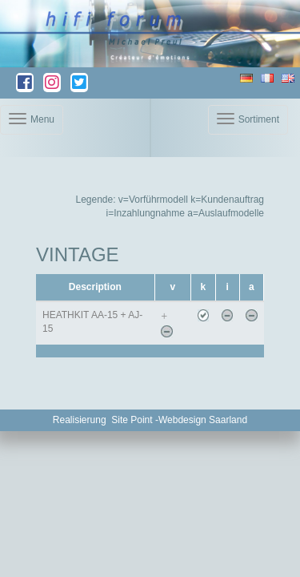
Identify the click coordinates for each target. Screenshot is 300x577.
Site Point (131, 420)
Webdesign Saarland (202, 420)
